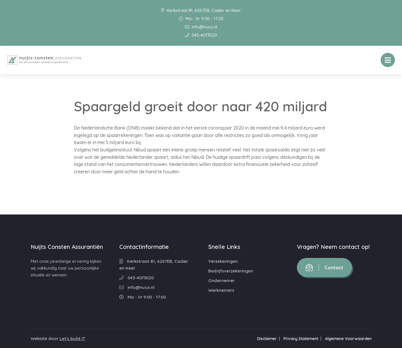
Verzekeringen (223, 261)
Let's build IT (72, 338)
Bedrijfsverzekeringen (230, 271)
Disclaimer (267, 338)
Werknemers (221, 290)
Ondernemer (221, 280)
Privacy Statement (301, 338)
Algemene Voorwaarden (348, 338)
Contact (324, 267)
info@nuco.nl (201, 27)
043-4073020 (201, 35)
